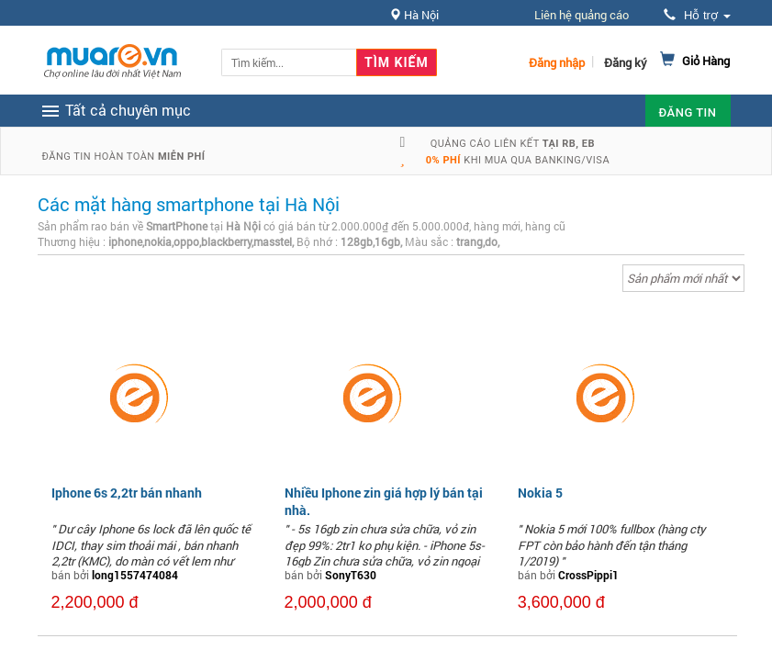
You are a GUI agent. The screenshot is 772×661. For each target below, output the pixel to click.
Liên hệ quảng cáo (581, 14)
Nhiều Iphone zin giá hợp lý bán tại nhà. (384, 501)
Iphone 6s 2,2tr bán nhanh (126, 492)
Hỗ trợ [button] (697, 15)
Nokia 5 (540, 492)
